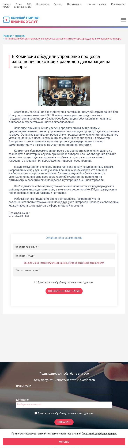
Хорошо (64, 441)
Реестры (58, 4)
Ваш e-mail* (23, 386)
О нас (19, 4)
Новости (7, 4)
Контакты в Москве (96, 4)
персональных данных (80, 282)
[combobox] (64, 405)
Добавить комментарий (64, 291)
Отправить (64, 422)
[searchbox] (31, 404)
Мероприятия (42, 4)
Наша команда (74, 4)
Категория (22, 400)
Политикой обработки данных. (99, 433)
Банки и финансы (23, 7)
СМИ (29, 4)
